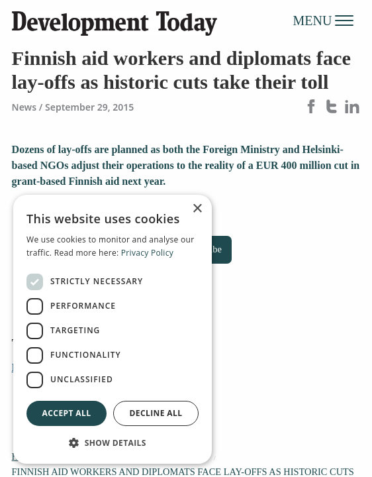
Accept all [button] (66, 413)
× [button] (197, 209)
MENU (323, 20)
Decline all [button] (156, 413)
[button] (112, 442)
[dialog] (112, 329)
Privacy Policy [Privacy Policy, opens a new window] (147, 252)
